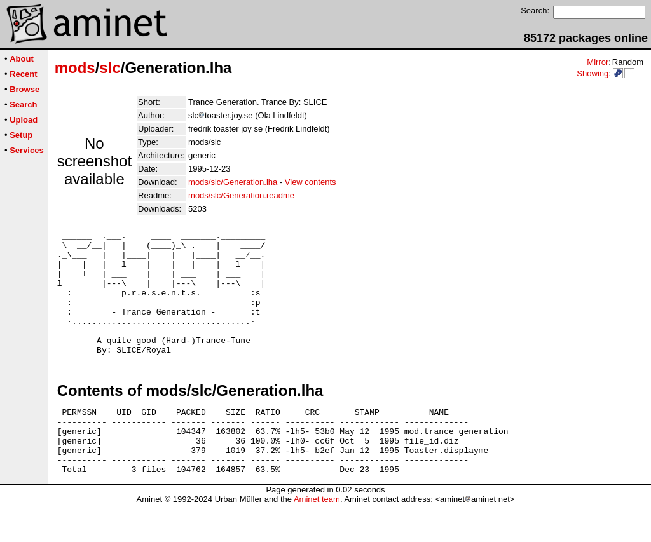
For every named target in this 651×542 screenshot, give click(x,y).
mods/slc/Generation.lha (232, 182)
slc (109, 67)
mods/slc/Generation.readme (241, 195)
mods (75, 67)
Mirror (597, 62)
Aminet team (317, 537)
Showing (592, 73)
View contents (310, 182)
